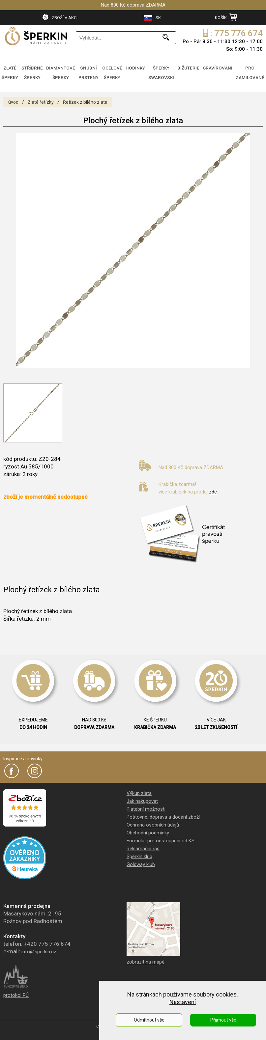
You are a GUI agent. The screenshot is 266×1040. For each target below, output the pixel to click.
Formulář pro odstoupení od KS (160, 837)
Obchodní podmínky (148, 829)
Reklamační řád (143, 845)
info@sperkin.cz (38, 948)
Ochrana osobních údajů (153, 821)
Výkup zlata (139, 789)
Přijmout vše (223, 1020)
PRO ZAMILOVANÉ (250, 71)
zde (213, 488)
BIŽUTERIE (192, 67)
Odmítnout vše (149, 1020)
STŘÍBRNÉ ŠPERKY (35, 71)
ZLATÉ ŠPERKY (11, 71)
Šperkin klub (139, 853)
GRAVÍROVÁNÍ (220, 67)
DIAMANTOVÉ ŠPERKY (63, 71)
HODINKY (140, 67)
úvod (13, 98)
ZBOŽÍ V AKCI (59, 17)
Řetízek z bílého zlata (85, 98)
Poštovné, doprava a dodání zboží (163, 813)
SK (152, 18)
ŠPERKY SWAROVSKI (166, 71)
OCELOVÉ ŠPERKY (115, 71)
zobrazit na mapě (145, 958)
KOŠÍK (226, 17)
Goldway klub (141, 860)
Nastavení (182, 1001)
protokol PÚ (16, 991)
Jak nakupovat (142, 797)
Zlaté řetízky (41, 98)
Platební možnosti (146, 805)
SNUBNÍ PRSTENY (90, 71)
